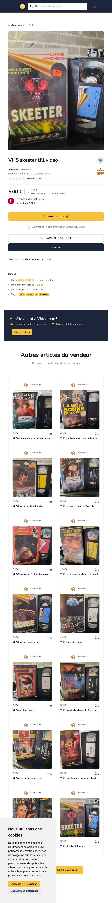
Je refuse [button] (32, 884)
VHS (31, 25)
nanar (30, 294)
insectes (44, 294)
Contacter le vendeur (56, 238)
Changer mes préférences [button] (24, 891)
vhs (22, 294)
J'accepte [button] (16, 884)
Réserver (56, 247)
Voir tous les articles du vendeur (56, 870)
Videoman (25, 169)
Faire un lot (22, 332)
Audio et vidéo (16, 25)
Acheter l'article (56, 216)
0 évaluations (34, 178)
